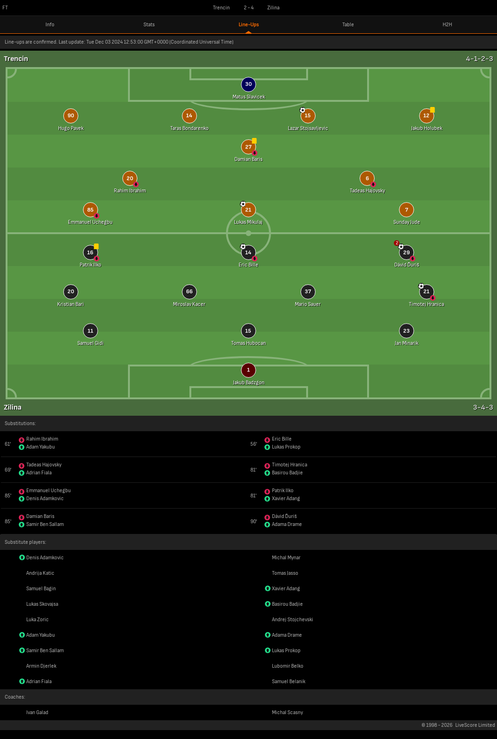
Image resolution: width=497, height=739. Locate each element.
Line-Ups (249, 25)
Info (49, 25)
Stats (149, 25)
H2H (447, 25)
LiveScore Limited (475, 725)
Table (348, 25)
